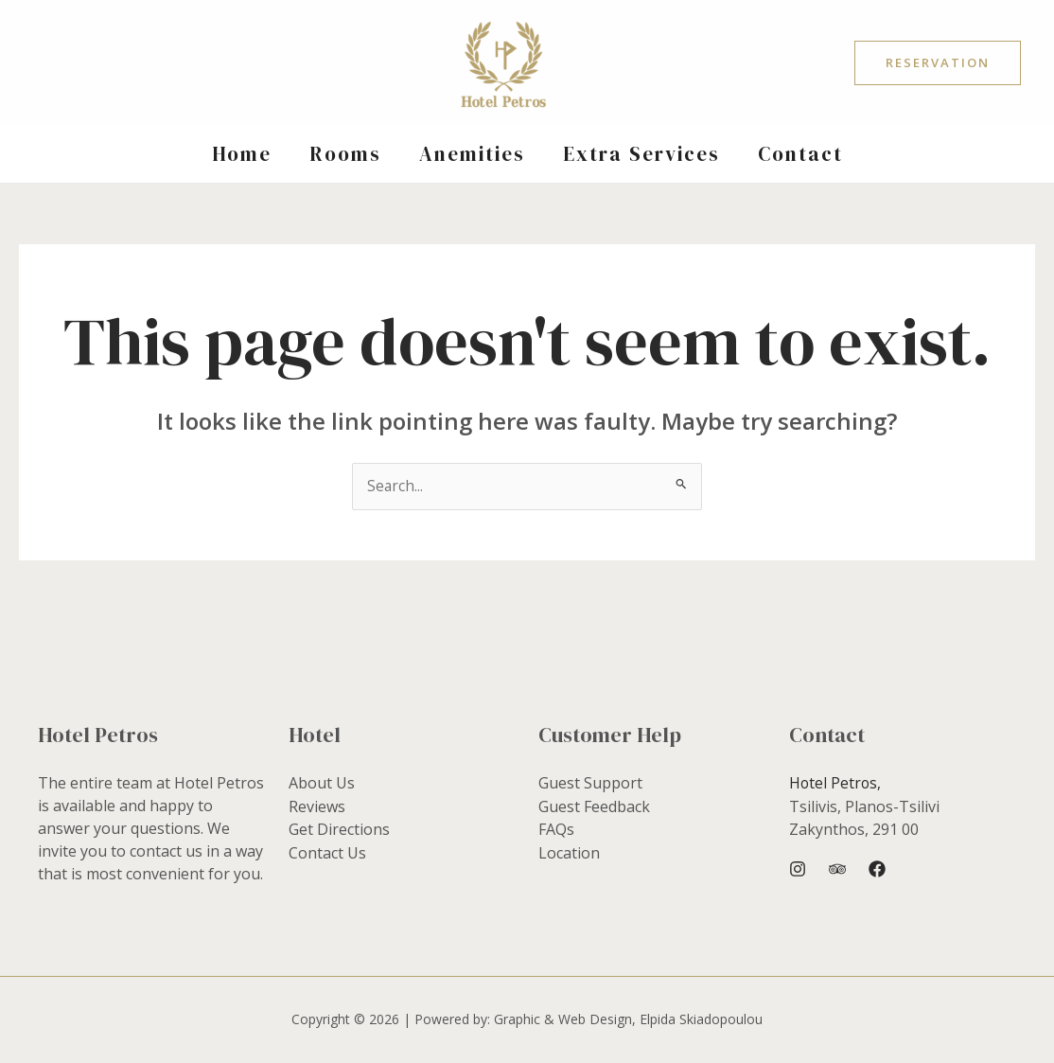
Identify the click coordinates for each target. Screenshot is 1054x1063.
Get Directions (339, 829)
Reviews (317, 806)
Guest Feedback (594, 806)
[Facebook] (877, 868)
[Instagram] (797, 868)
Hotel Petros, (836, 783)
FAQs (556, 829)
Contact (804, 154)
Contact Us (327, 852)
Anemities (472, 154)
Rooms (343, 154)
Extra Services (643, 154)
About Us (322, 783)
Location (569, 852)
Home (238, 154)
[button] (937, 63)
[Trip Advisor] (837, 868)
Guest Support (590, 783)
